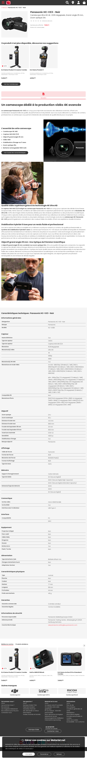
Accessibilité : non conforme (75, 722)
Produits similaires (22, 644)
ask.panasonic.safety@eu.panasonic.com (62, 625)
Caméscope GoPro (43, 695)
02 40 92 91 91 (50, 727)
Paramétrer (44, 754)
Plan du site (70, 705)
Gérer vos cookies (72, 720)
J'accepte (28, 754)
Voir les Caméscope (11, 84)
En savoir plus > (28, 749)
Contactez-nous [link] (53, 731)
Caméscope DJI (15, 695)
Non (49, 578)
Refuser (59, 754)
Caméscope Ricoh (72, 695)
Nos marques (71, 707)
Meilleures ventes (7, 644)
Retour (4, 8)
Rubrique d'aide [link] (34, 730)
